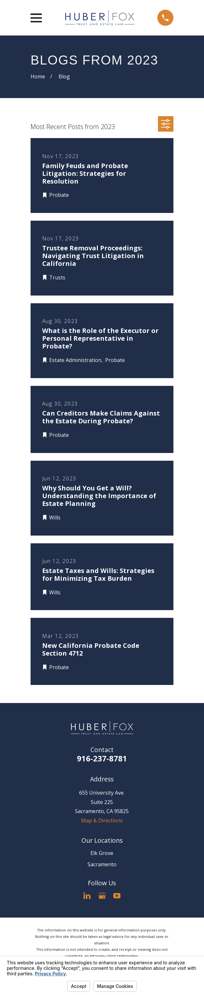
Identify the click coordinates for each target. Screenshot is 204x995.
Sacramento (102, 864)
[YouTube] (116, 895)
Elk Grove (101, 853)
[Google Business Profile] (102, 895)
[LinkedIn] (86, 895)
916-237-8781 (102, 758)
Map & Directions (102, 820)
